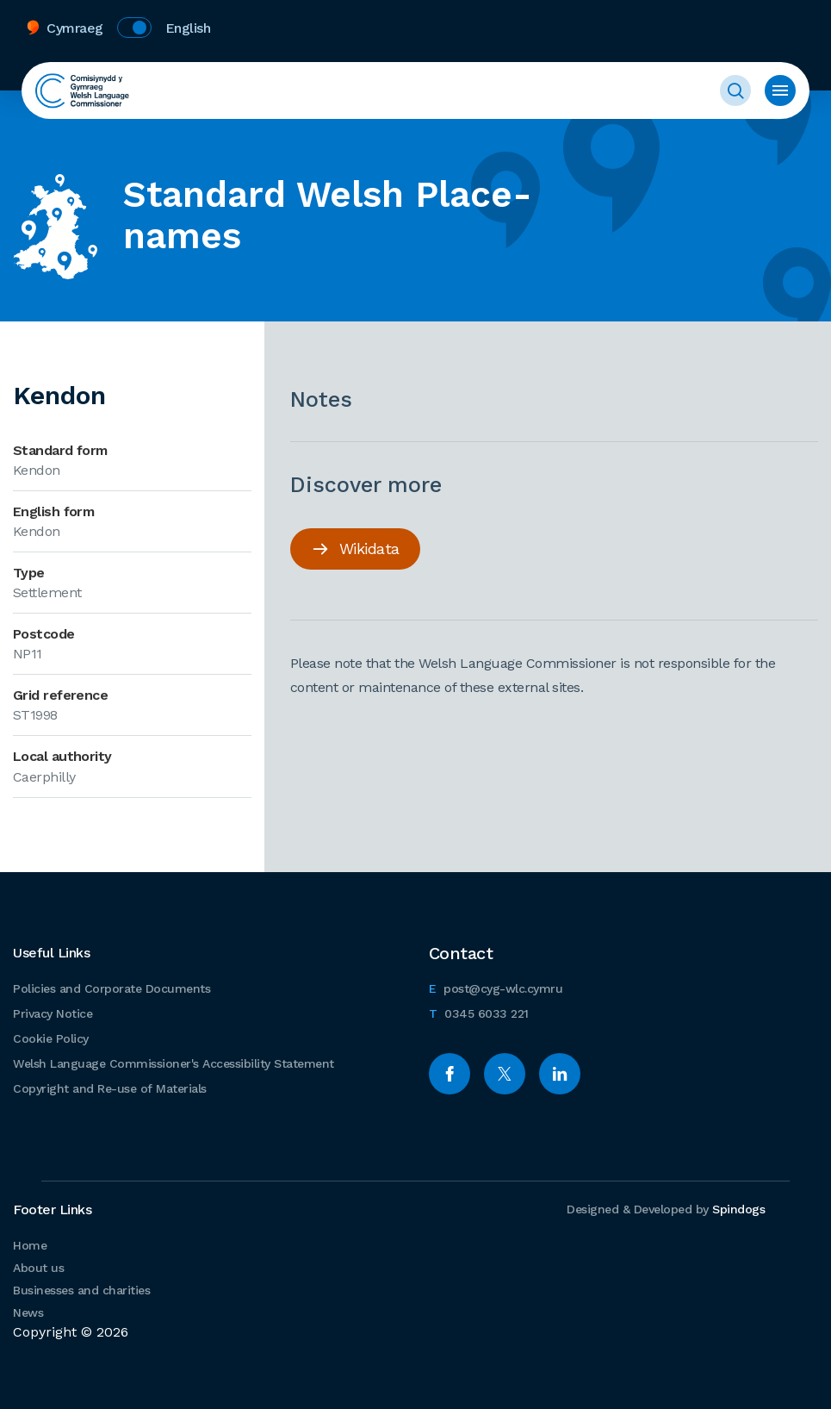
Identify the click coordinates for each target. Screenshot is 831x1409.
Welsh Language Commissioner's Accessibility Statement (173, 1063)
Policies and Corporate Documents (111, 988)
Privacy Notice (52, 1013)
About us (38, 1268)
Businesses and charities (81, 1290)
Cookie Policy (51, 1038)
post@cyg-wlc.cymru (496, 986)
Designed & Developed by (666, 1209)
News (28, 1312)
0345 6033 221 (479, 1011)
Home (30, 1245)
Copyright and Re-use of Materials (110, 1088)
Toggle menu (780, 90)
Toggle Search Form (735, 90)
